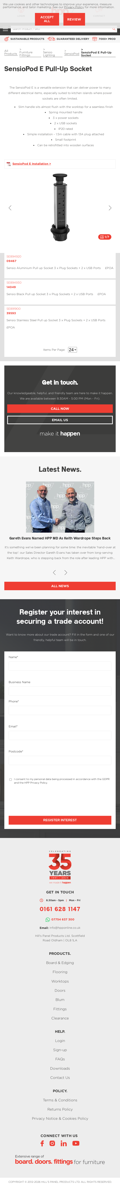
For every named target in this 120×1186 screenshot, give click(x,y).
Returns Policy (60, 1109)
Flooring (60, 972)
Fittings (60, 1009)
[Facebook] (42, 1143)
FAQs (60, 1059)
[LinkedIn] (64, 1143)
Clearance (60, 1018)
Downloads (60, 1068)
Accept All (47, 19)
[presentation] (36, 800)
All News (60, 586)
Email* (13, 726)
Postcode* (16, 751)
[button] (10, 207)
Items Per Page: (54, 349)
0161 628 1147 (60, 909)
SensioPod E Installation (30, 163)
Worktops (60, 981)
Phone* (14, 701)
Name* (13, 657)
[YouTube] (75, 1143)
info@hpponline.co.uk (65, 927)
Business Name (19, 682)
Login (60, 1040)
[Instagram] (52, 1143)
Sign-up (60, 1050)
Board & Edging (60, 963)
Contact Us (60, 1078)
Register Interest (60, 820)
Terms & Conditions (60, 1100)
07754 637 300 (62, 919)
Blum (60, 1000)
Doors (60, 990)
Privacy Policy (74, 7)
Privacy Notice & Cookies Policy (60, 1118)
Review (74, 19)
